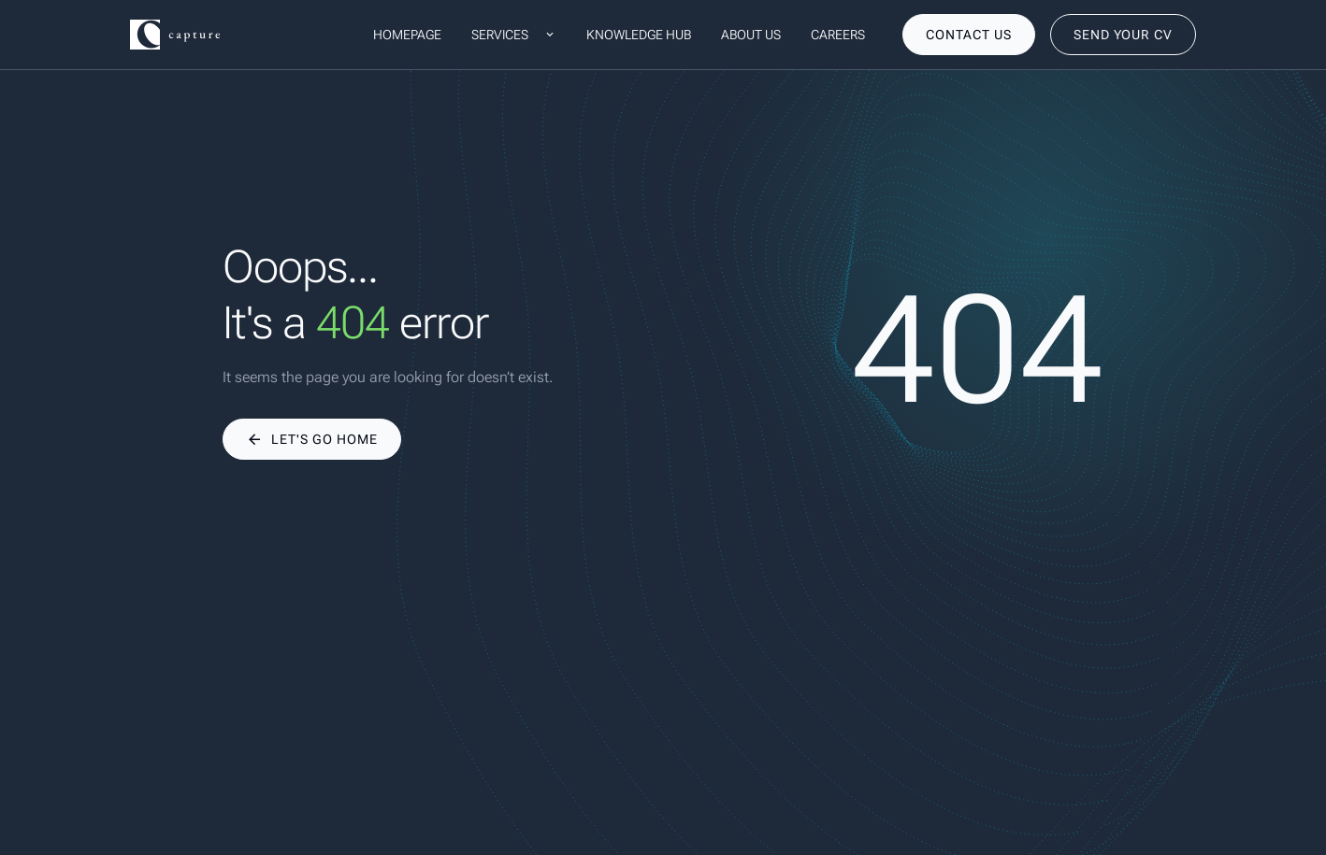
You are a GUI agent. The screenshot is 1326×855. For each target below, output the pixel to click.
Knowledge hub (638, 34)
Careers (838, 34)
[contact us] (968, 34)
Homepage (407, 34)
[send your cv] (1123, 34)
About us (751, 34)
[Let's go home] (312, 439)
